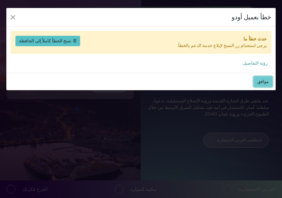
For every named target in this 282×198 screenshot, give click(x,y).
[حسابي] (49, 20)
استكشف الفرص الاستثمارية (236, 140)
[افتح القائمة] (34, 20)
